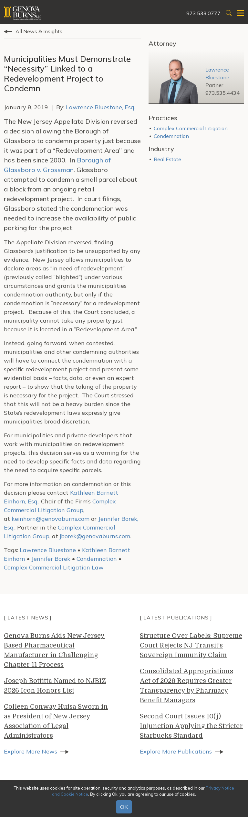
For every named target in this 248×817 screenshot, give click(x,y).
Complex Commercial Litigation (191, 128)
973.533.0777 (203, 13)
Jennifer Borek (50, 558)
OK (124, 807)
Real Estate (167, 159)
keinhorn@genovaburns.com (50, 518)
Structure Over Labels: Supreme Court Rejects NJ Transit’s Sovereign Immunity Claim (191, 645)
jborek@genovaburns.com (95, 536)
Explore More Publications (176, 751)
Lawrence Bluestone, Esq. (100, 107)
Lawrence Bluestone (48, 550)
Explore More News (30, 751)
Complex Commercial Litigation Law (54, 567)
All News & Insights (39, 31)
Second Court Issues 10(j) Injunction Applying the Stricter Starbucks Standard (191, 726)
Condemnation (97, 558)
